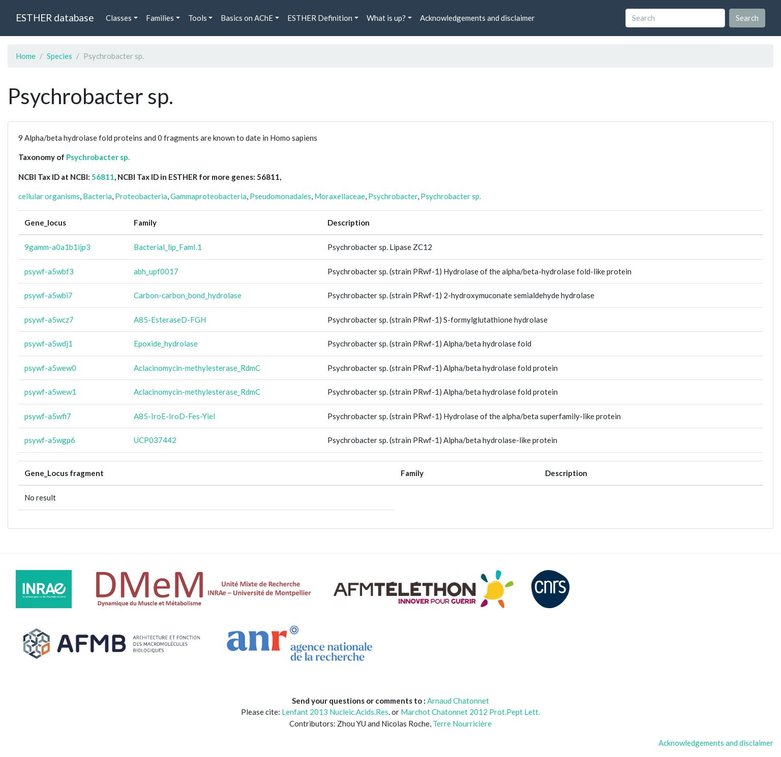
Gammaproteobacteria (208, 196)
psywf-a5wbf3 (49, 271)
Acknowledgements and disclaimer (477, 17)
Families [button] (160, 17)
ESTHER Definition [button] (319, 17)
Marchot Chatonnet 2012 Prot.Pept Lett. (470, 711)
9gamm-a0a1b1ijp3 (57, 246)
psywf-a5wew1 (50, 391)
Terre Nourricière (462, 723)
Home (26, 55)
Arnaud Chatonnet (458, 700)
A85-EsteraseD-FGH (170, 319)
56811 (103, 176)
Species (59, 55)
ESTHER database (55, 17)
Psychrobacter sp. (98, 157)
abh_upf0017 (156, 271)
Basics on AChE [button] (247, 17)
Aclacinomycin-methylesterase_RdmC (197, 367)
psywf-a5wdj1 (48, 343)
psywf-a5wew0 (50, 367)
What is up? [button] (386, 17)
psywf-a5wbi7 (48, 295)
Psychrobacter (392, 196)
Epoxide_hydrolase (166, 343)
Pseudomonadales (280, 196)
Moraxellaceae (339, 196)
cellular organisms (49, 196)
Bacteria (97, 196)
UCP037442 (155, 440)
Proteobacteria (141, 196)
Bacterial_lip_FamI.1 (168, 246)
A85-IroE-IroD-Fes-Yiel (174, 416)
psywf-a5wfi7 (47, 416)
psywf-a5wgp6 (49, 440)
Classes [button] (119, 17)
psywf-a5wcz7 (49, 319)
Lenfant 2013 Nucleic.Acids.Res (335, 711)
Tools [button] (197, 17)
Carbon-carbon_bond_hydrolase (188, 295)
